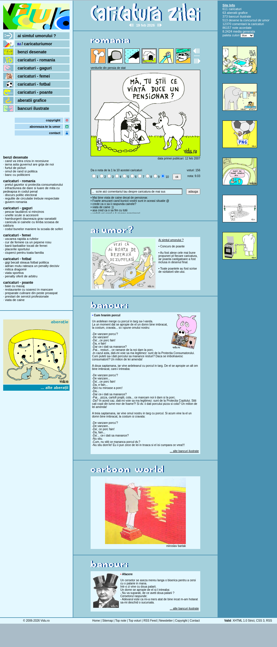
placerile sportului (17, 249)
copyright (53, 120)
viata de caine (15, 300)
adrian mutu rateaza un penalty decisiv (32, 266)
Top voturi (135, 620)
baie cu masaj (15, 286)
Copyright (181, 620)
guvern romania (16, 202)
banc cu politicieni (17, 174)
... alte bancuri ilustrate (184, 451)
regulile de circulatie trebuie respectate (32, 198)
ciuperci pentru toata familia (24, 252)
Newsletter (166, 620)
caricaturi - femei (34, 76)
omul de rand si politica (21, 171)
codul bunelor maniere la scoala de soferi (34, 229)
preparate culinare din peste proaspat (31, 293)
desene (234, 20)
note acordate (242, 27)
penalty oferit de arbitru (21, 276)
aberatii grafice (32, 100)
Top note (120, 620)
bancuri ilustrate (33, 108)
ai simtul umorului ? (37, 35)
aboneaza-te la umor (45, 126)
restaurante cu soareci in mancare (29, 289)
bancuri (234, 16)
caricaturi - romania (36, 60)
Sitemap (107, 620)
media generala (244, 31)
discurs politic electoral (21, 195)
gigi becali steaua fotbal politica (27, 262)
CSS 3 (260, 620)
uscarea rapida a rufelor (21, 238)
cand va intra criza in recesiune (27, 161)
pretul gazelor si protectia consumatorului (34, 184)
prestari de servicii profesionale (27, 296)
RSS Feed (150, 620)
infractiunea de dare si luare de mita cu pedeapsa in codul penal (31, 189)
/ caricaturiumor (35, 44)
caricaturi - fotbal (34, 84)
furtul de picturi (15, 168)
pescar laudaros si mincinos (24, 211)
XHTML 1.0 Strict (243, 620)
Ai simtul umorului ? (171, 240)
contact (54, 133)
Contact (195, 620)
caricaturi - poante (35, 92)
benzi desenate (32, 52)
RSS (269, 620)
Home (96, 620)
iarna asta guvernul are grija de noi (29, 164)
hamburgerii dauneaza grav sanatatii (30, 218)
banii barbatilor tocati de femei (26, 245)
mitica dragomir (16, 269)
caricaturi (235, 9)
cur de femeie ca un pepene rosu (28, 242)
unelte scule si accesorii (21, 215)
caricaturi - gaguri (35, 68)
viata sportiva (14, 272)
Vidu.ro (45, 620)
